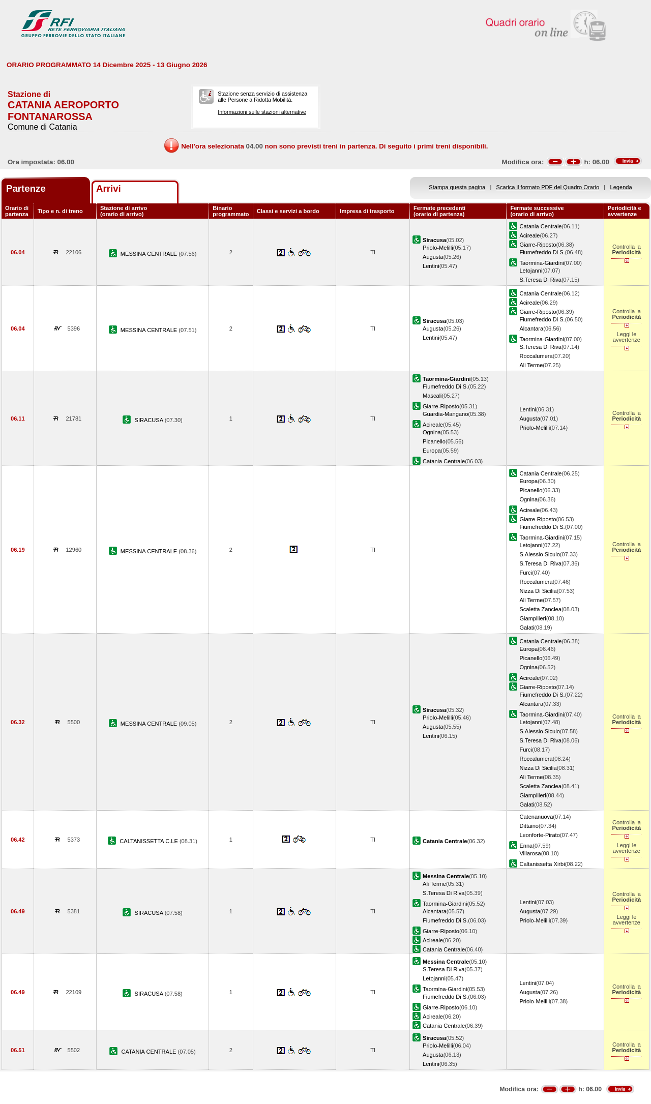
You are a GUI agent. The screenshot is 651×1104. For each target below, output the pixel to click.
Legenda (621, 187)
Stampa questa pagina (457, 187)
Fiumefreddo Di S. (542, 252)
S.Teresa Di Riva (540, 280)
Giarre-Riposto (537, 245)
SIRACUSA (150, 420)
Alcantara (531, 328)
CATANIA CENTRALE (150, 1052)
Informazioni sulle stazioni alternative (262, 112)
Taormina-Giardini (541, 263)
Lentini (431, 266)
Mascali (432, 396)
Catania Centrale (540, 226)
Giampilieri (532, 618)
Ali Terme (531, 365)
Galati (526, 627)
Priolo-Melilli (438, 248)
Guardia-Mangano (445, 414)
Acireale (529, 235)
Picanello (434, 441)
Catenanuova (536, 817)
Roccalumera (535, 356)
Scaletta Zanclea (540, 609)
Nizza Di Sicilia (537, 591)
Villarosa (530, 853)
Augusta (433, 257)
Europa (432, 450)
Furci (525, 573)
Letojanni (530, 270)
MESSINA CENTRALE (150, 254)
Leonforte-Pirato (539, 835)
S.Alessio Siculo (539, 554)
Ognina (432, 432)
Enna (525, 846)
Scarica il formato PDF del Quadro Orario (548, 187)
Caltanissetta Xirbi (542, 864)
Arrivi (108, 188)
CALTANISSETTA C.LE (150, 841)
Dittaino (529, 826)
